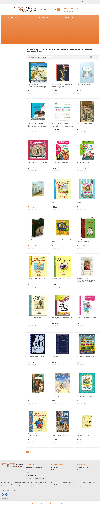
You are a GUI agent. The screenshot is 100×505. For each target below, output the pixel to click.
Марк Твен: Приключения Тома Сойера (85, 124)
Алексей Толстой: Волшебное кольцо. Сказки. (60, 163)
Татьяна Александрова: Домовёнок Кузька (87, 201)
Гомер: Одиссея (56, 356)
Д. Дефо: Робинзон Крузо (35, 317)
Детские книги (13, 17)
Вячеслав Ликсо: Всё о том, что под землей (86, 356)
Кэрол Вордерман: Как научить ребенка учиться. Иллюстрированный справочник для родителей (62, 125)
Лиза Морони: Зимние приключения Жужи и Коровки (62, 395)
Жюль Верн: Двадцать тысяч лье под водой (38, 240)
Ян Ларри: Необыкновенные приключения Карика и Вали (85, 395)
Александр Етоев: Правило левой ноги (61, 240)
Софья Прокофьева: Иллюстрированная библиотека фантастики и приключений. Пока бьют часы (37, 86)
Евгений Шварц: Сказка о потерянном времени (84, 163)
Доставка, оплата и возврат (10, 2)
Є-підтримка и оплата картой (56, 2)
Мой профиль (55, 470)
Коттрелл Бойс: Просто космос (36, 356)
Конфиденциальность (39, 2)
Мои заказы (54, 467)
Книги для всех (70, 17)
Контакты (23, 2)
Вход (84, 2)
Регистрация (93, 2)
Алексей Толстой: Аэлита (83, 84)
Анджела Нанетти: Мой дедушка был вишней (62, 318)
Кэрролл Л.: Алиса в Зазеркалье (61, 278)
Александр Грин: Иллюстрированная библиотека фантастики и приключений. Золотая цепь (62, 86)
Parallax (9, 498)
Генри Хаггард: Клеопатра (35, 201)
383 (37, 452)
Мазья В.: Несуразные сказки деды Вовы (86, 318)
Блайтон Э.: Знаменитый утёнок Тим (38, 278)
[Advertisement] (50, 32)
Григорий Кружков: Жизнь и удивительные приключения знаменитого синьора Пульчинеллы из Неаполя (38, 125)
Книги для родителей (41, 17)
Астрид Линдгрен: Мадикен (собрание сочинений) (84, 240)
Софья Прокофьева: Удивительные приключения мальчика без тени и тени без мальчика (86, 435)
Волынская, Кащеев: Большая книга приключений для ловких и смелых (62, 434)
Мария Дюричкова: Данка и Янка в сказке (37, 163)
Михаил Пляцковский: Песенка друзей (60, 201)
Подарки (91, 17)
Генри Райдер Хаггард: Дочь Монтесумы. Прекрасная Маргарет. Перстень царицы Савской (86, 280)
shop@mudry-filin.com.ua (86, 470)
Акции (29, 2)
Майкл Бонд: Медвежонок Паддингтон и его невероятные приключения (36, 435)
